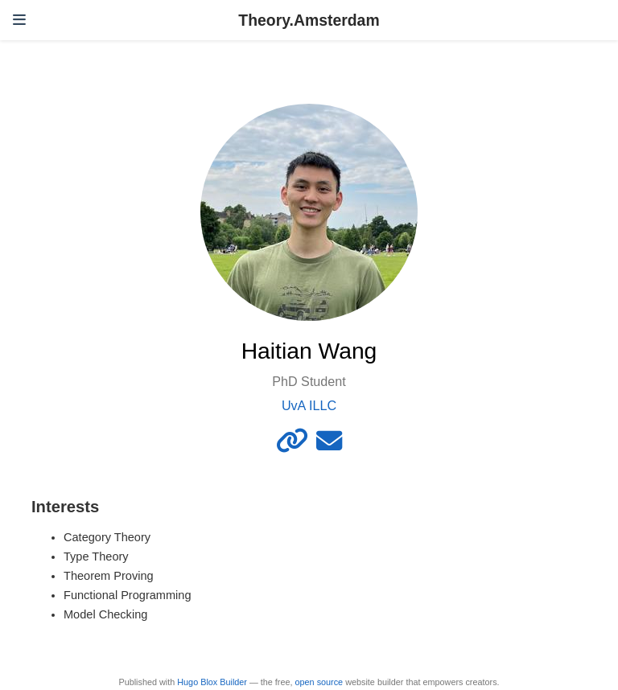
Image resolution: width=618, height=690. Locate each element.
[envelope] (329, 445)
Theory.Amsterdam (308, 20)
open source (319, 682)
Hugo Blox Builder (212, 682)
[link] (292, 445)
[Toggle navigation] (19, 20)
